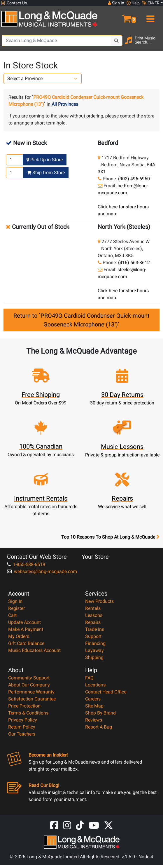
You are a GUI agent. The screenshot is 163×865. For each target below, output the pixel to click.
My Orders (18, 636)
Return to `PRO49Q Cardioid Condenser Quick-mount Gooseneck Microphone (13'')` (81, 320)
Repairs (93, 622)
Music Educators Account (34, 650)
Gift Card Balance (26, 643)
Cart (12, 615)
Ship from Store (46, 172)
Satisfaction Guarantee (32, 699)
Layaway (94, 650)
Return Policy (21, 727)
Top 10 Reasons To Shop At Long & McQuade (110, 537)
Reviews (93, 720)
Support (93, 636)
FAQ (89, 678)
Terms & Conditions (28, 713)
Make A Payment (25, 629)
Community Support (29, 678)
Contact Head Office (105, 692)
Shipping (94, 657)
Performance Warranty (31, 692)
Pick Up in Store (45, 159)
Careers (93, 699)
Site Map (94, 706)
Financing (95, 643)
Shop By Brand (100, 713)
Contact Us (14, 3)
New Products (99, 601)
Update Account (24, 622)
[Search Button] (116, 40)
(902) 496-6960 (134, 178)
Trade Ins (94, 629)
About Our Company (29, 685)
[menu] (149, 16)
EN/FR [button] (151, 3)
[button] (122, 16)
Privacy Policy (22, 720)
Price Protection (24, 706)
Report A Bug (98, 727)
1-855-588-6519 (26, 564)
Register (16, 608)
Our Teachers (21, 734)
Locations (95, 685)
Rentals (93, 608)
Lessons (93, 615)
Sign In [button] (116, 3)
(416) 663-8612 (134, 262)
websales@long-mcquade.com (42, 571)
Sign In (15, 601)
